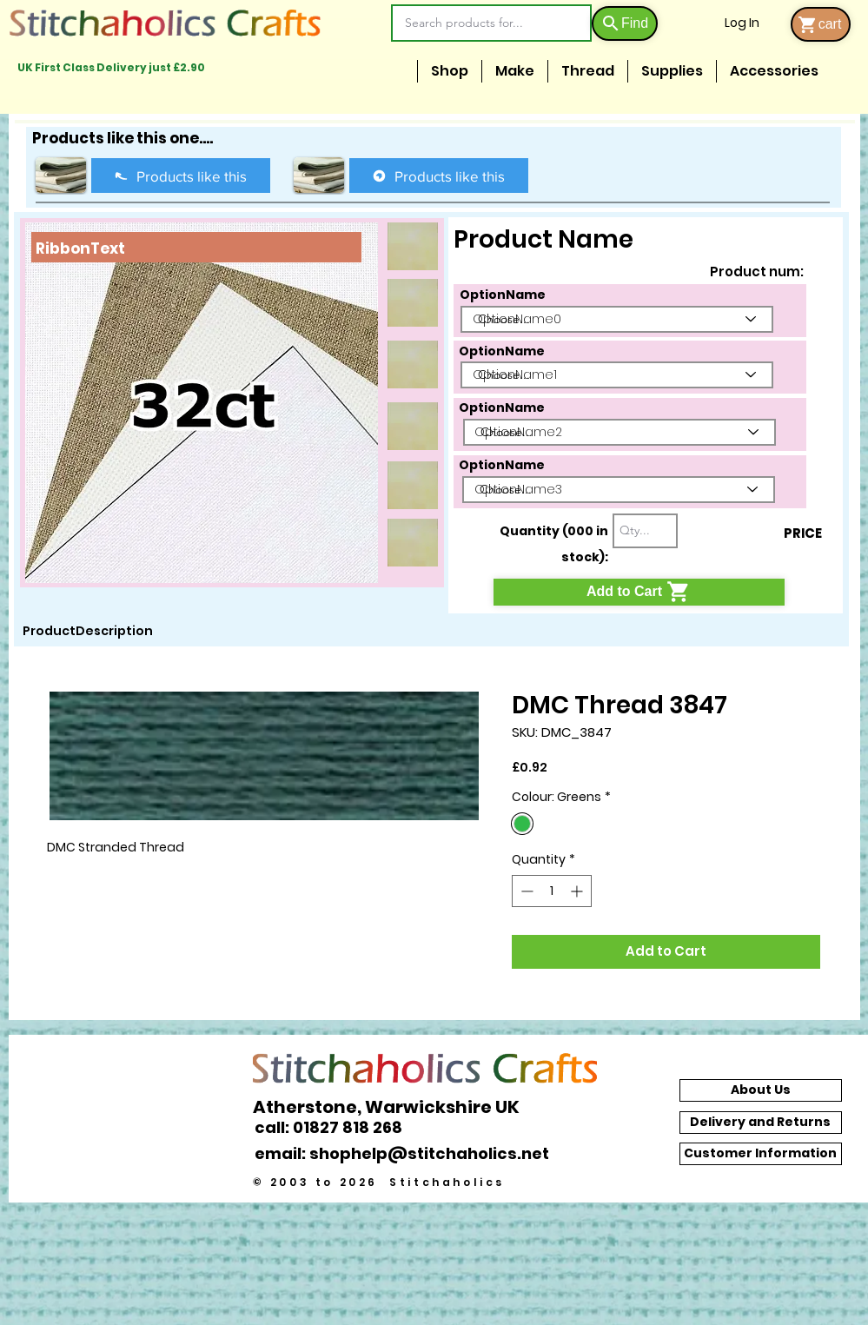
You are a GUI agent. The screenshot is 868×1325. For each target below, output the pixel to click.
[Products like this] (180, 175)
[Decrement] (525, 891)
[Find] (625, 23)
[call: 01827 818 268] (338, 1127)
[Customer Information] (760, 1154)
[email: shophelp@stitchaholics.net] (407, 1154)
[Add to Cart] (639, 592)
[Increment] (578, 891)
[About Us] (760, 1090)
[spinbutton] (551, 891)
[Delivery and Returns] (760, 1122)
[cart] (821, 24)
